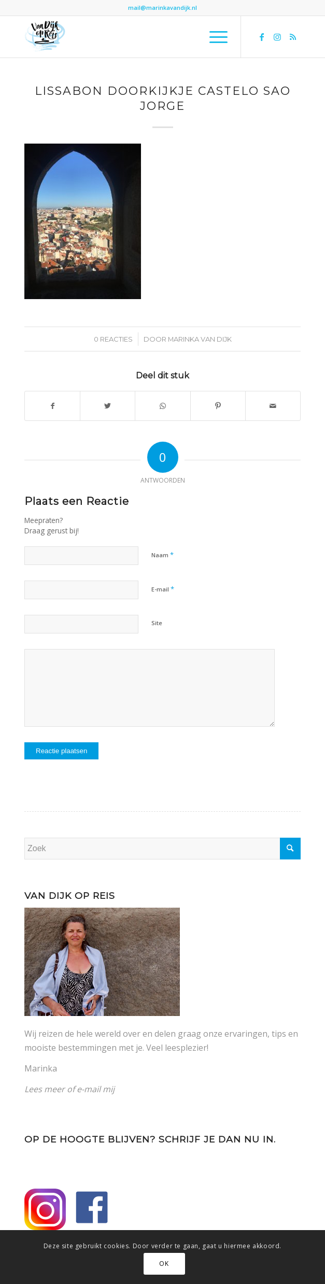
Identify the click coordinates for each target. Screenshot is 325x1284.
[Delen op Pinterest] (218, 405)
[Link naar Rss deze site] (293, 37)
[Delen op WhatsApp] (162, 405)
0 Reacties (113, 339)
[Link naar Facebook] (262, 37)
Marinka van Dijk (200, 339)
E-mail (162, 589)
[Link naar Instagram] (277, 37)
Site (156, 623)
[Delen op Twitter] (107, 405)
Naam (162, 554)
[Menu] (213, 37)
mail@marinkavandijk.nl (162, 7)
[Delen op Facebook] (52, 405)
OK (163, 1263)
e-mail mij (96, 1089)
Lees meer (44, 1089)
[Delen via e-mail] (273, 405)
